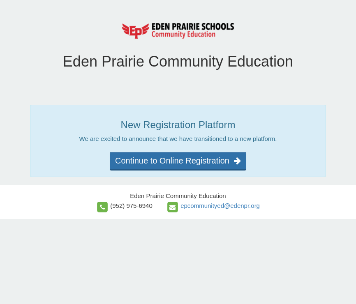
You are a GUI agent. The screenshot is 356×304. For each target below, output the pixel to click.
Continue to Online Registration (178, 160)
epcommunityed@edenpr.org (220, 205)
